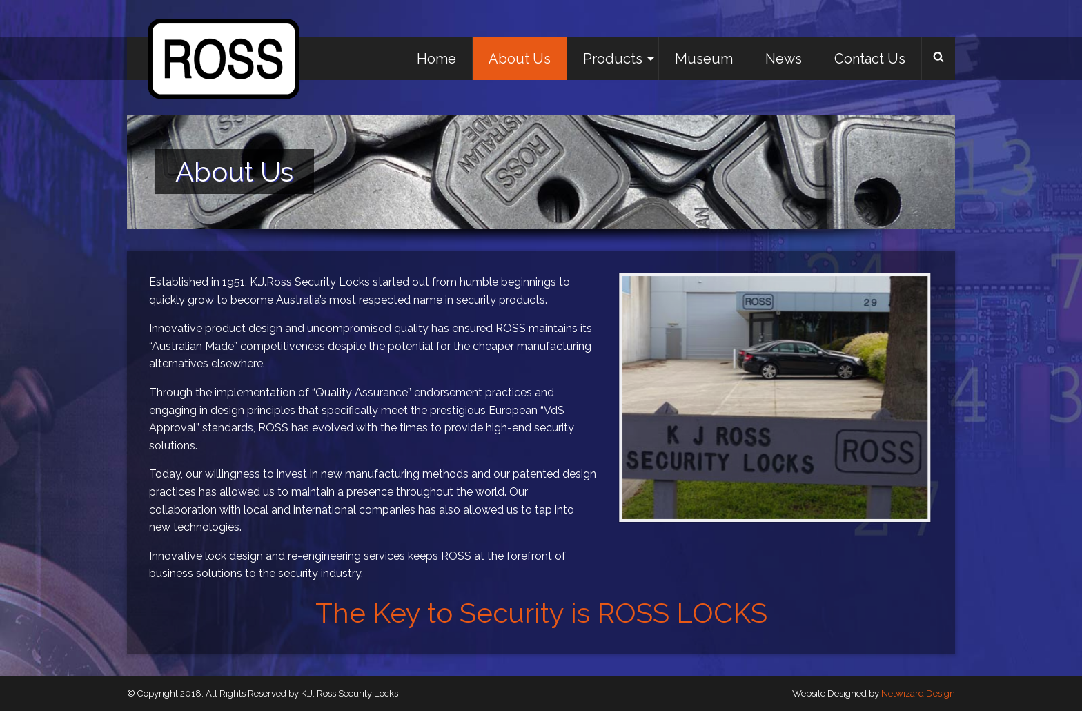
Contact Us (869, 58)
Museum (704, 58)
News (783, 58)
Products (612, 58)
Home (436, 58)
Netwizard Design (918, 693)
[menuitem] (437, 58)
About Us (520, 58)
